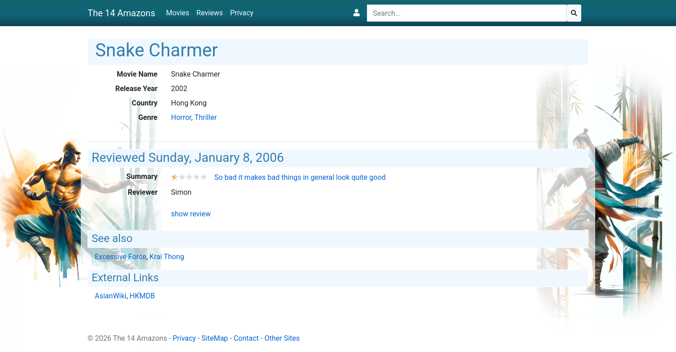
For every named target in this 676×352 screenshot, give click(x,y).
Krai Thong (166, 256)
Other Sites (282, 338)
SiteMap (215, 338)
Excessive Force (120, 256)
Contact (246, 338)
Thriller (205, 117)
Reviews (209, 13)
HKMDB (142, 296)
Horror (181, 117)
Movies (177, 13)
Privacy (242, 13)
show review (191, 214)
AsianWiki (110, 296)
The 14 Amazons (121, 13)
